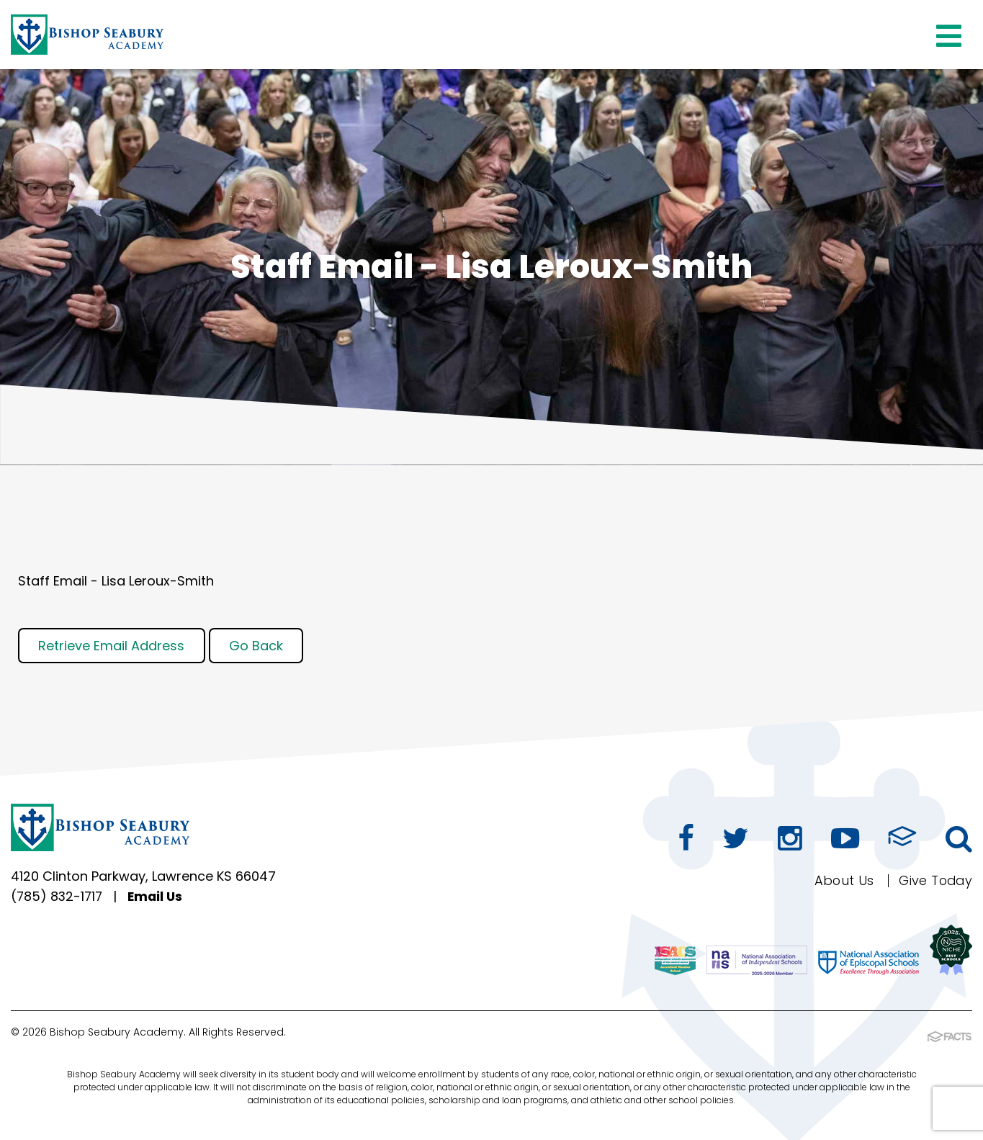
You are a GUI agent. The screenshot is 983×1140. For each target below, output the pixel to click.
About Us (842, 880)
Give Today (934, 880)
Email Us (158, 897)
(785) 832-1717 (58, 897)
